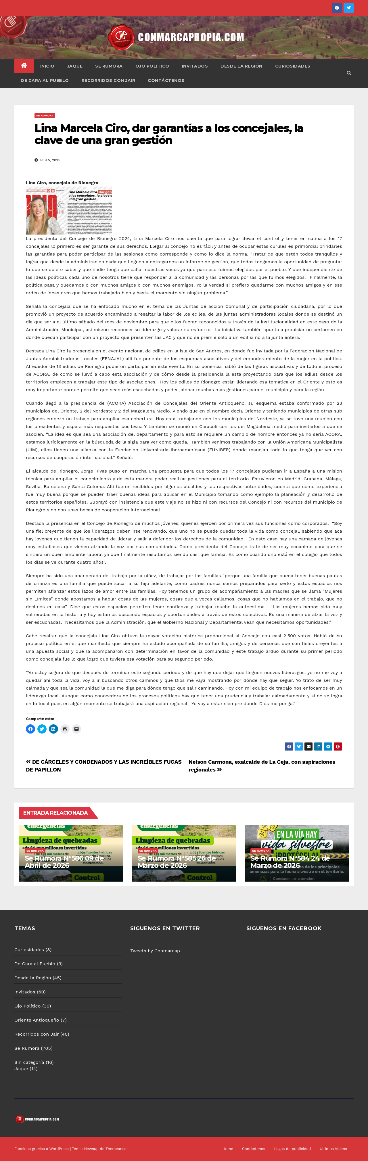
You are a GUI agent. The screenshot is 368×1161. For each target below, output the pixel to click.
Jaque (75, 66)
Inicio (47, 66)
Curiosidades (292, 66)
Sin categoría (29, 1062)
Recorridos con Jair (108, 80)
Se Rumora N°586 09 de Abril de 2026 (64, 862)
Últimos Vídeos (333, 1149)
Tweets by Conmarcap (155, 950)
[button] (349, 73)
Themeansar (117, 1149)
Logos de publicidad (292, 1149)
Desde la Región (241, 66)
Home (228, 1149)
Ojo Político (152, 66)
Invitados (195, 66)
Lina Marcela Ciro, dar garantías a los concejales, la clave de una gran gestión (168, 134)
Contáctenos (166, 80)
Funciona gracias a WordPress (42, 1149)
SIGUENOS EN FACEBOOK (284, 928)
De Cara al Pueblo (45, 80)
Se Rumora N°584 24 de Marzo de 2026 (290, 862)
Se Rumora (109, 66)
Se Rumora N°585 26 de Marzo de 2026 (177, 862)
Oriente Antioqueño (36, 1020)
